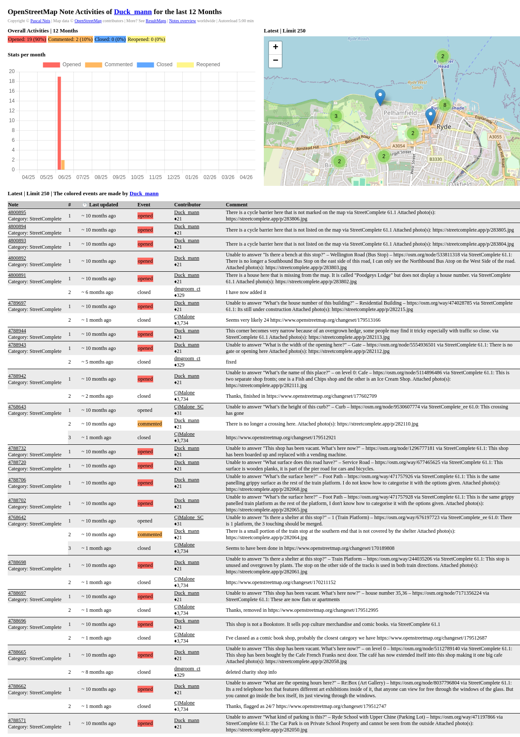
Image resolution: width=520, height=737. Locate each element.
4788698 (17, 562)
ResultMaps (156, 20)
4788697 (17, 593)
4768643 (17, 407)
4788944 (17, 331)
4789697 (17, 303)
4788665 (17, 652)
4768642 (17, 517)
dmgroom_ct (187, 289)
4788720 (17, 462)
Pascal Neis (40, 20)
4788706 (17, 480)
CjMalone (184, 317)
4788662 (17, 686)
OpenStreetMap (88, 20)
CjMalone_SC (189, 407)
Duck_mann (133, 12)
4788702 (17, 500)
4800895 (17, 212)
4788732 (17, 448)
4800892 (17, 258)
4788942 (17, 376)
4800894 (17, 226)
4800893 (17, 241)
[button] (380, 97)
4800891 (17, 275)
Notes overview (182, 20)
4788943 (17, 345)
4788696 (17, 621)
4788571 (17, 720)
